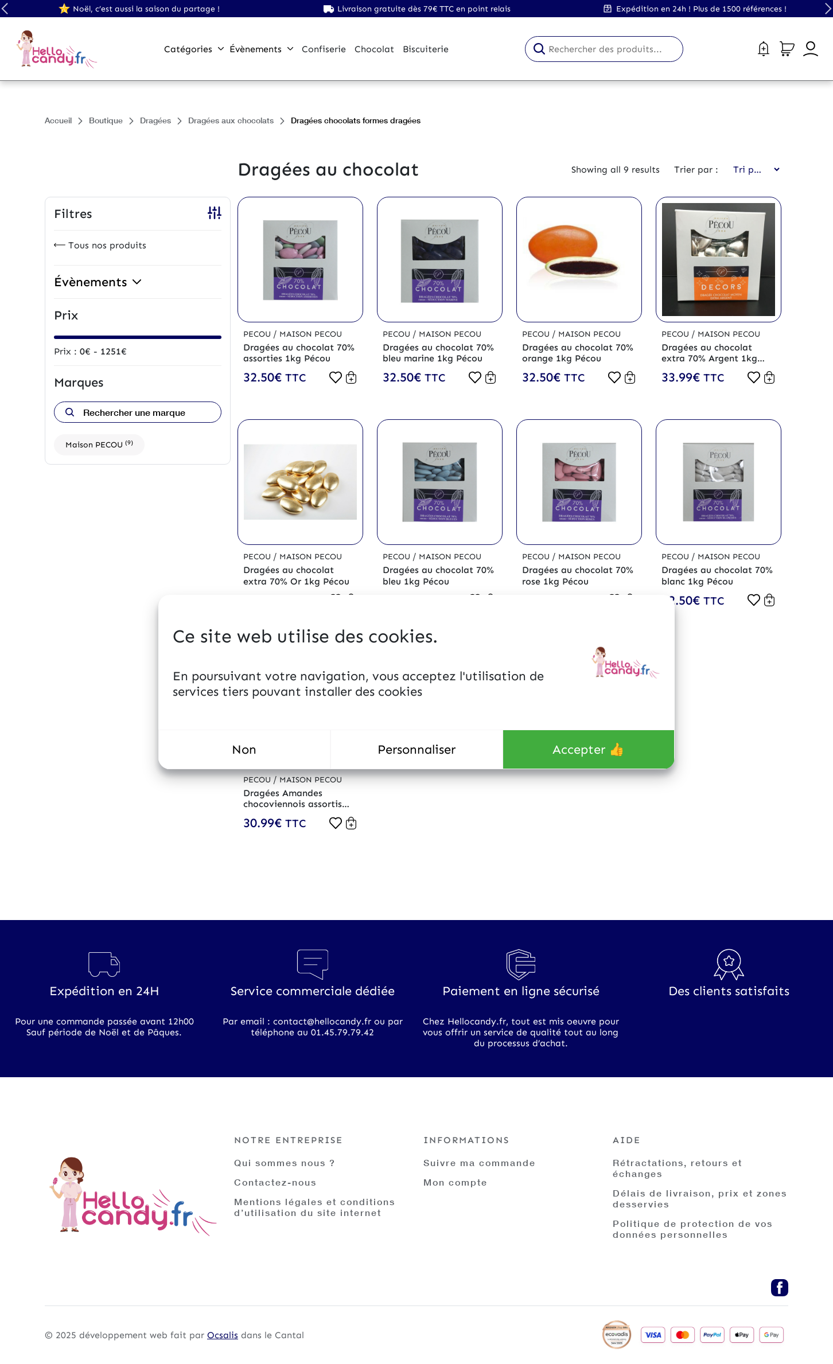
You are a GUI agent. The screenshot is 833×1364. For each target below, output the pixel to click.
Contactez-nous (275, 1181)
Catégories (194, 49)
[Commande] (752, 169)
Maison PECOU (99, 444)
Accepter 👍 (588, 749)
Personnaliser (416, 749)
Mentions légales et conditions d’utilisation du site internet (314, 1207)
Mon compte (455, 1181)
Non (244, 749)
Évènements (261, 49)
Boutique (106, 120)
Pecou (258, 334)
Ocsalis (222, 1335)
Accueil (58, 120)
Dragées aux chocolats (231, 120)
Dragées (155, 120)
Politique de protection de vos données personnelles (693, 1229)
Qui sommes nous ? (285, 1162)
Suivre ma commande (479, 1162)
